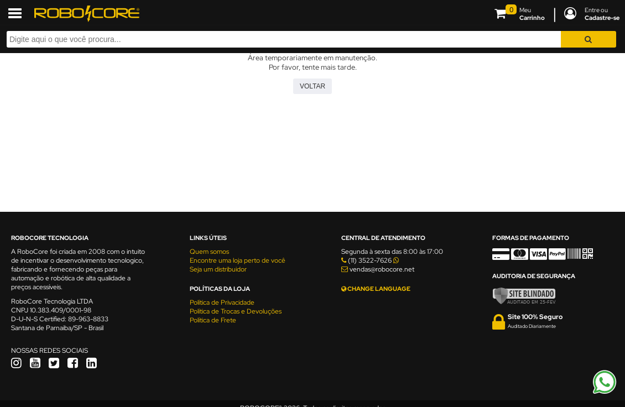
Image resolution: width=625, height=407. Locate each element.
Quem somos (209, 251)
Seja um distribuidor (218, 269)
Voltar (312, 86)
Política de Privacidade (222, 302)
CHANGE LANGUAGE (375, 289)
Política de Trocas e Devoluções (236, 311)
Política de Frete (213, 320)
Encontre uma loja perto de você (237, 260)
